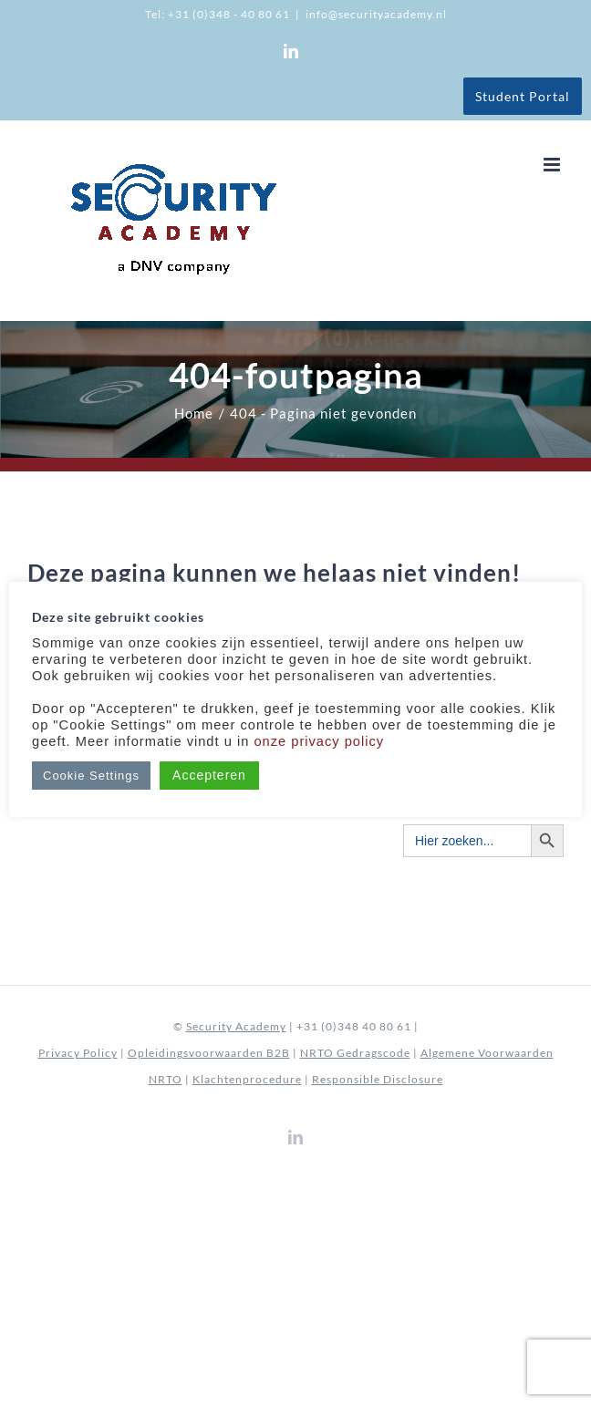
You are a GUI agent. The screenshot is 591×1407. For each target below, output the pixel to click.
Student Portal (522, 96)
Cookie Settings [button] (91, 775)
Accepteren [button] (209, 775)
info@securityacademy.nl (376, 14)
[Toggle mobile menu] (554, 164)
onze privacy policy (319, 741)
